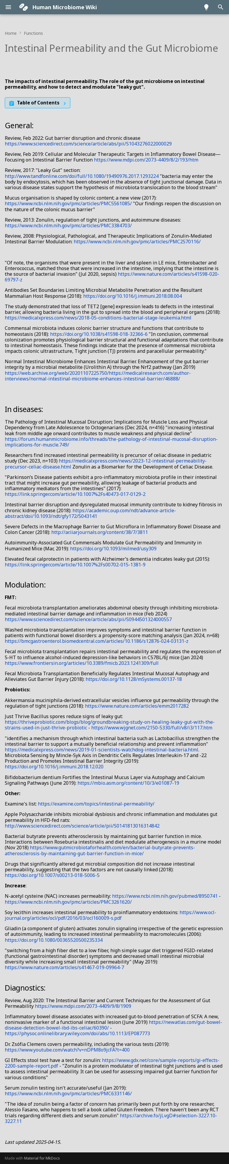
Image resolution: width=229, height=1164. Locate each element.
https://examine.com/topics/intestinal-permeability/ (96, 803)
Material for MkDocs (42, 1158)
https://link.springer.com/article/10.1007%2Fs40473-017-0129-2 (75, 494)
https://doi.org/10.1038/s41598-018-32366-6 (99, 334)
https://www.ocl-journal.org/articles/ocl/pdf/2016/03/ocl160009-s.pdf (110, 915)
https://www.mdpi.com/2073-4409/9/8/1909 (83, 1006)
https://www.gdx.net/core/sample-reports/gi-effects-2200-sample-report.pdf (112, 1063)
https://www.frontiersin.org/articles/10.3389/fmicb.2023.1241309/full (82, 663)
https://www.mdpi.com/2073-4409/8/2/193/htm (146, 159)
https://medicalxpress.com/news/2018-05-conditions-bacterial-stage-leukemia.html (98, 317)
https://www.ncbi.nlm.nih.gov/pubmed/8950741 (165, 896)
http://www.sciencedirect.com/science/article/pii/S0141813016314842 (82, 826)
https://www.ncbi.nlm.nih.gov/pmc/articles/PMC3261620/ (68, 902)
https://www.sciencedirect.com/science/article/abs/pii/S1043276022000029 (88, 143)
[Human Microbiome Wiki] (23, 7)
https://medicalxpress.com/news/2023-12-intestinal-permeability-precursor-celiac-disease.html (106, 464)
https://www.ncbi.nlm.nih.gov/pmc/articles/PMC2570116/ (137, 241)
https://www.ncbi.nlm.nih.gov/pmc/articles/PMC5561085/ (68, 203)
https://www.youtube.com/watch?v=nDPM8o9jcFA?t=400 (67, 1049)
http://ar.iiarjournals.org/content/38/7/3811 (99, 532)
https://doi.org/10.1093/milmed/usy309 (113, 548)
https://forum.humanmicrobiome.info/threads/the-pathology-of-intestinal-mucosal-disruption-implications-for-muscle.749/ (111, 442)
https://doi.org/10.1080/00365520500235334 (54, 940)
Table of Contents (38, 102)
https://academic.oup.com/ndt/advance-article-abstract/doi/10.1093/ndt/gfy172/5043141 (90, 513)
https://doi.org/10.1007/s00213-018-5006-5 (52, 875)
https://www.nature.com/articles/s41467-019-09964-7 (64, 967)
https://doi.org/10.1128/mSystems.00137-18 (134, 679)
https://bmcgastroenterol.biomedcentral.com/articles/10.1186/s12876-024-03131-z (96, 641)
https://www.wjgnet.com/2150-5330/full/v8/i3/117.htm (151, 727)
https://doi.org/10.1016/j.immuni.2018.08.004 (132, 296)
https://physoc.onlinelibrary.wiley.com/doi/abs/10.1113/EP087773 (77, 1033)
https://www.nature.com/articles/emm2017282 (137, 706)
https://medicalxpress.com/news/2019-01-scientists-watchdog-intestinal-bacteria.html (101, 749)
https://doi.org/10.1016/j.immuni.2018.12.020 (54, 766)
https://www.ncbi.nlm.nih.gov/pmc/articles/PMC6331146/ (68, 1093)
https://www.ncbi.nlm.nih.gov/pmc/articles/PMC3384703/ (68, 225)
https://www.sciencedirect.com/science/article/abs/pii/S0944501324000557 (88, 619)
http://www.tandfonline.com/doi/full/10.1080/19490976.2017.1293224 (82, 176)
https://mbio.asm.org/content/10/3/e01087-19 (128, 783)
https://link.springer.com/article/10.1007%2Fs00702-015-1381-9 (75, 564)
